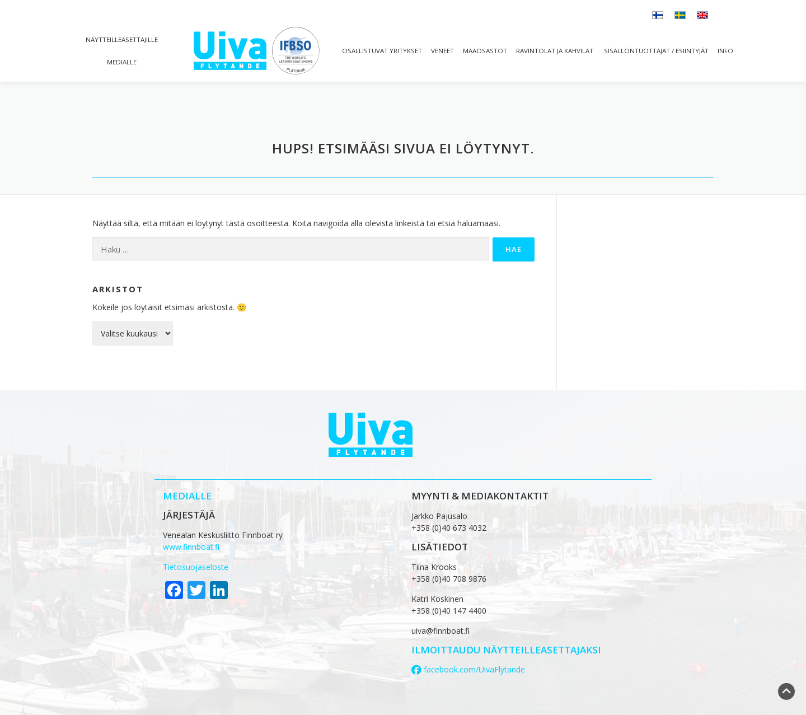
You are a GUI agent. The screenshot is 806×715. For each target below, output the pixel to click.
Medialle (122, 62)
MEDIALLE (187, 495)
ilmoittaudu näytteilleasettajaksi (506, 649)
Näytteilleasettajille (122, 39)
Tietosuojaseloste (195, 567)
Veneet (442, 50)
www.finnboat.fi (191, 546)
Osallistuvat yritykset (382, 50)
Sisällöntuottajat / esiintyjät (655, 50)
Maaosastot (485, 50)
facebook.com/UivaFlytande (468, 669)
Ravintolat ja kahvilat (554, 50)
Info (725, 50)
